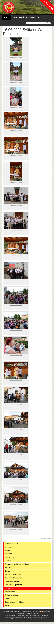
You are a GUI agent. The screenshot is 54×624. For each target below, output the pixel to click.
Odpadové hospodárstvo (14, 585)
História (7, 550)
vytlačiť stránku (47, 538)
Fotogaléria (9, 588)
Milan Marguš (28, 618)
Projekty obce (10, 557)
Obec (6, 17)
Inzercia (7, 599)
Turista (34, 17)
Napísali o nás (10, 592)
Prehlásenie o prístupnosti (30, 611)
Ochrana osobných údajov (14, 602)
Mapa (7, 605)
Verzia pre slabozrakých (30, 613)
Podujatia (8, 567)
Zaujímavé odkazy (11, 595)
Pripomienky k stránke (41, 618)
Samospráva (19, 17)
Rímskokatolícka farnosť (13, 578)
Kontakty (8, 547)
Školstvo (8, 561)
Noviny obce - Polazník (13, 574)
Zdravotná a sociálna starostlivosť (17, 564)
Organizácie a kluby (12, 581)
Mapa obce (9, 611)
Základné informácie (12, 543)
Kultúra (7, 571)
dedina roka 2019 (49, 5)
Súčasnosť (8, 554)
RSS (43, 611)
